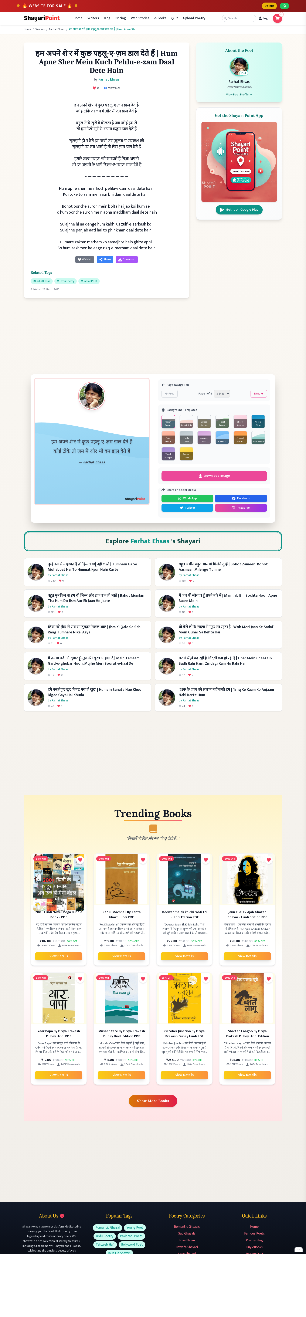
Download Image (214, 477)
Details (267, 6)
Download (126, 260)
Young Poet (134, 1230)
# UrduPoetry (65, 282)
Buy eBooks (254, 1249)
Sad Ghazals (186, 1236)
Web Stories (140, 19)
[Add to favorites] (80, 861)
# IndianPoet (89, 282)
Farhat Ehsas (57, 30)
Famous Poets (254, 1236)
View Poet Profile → (239, 96)
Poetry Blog (254, 1243)
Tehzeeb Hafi (105, 1247)
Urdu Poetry (104, 1238)
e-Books (160, 19)
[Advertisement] (106, 335)
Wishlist (85, 260)
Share (105, 260)
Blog (107, 19)
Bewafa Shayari (187, 1249)
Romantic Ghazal (107, 1230)
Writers (93, 19)
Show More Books (153, 1102)
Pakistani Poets (131, 1238)
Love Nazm (187, 1243)
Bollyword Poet (132, 1247)
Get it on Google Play (239, 211)
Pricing (120, 19)
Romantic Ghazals (187, 1229)
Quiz (174, 19)
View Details (58, 957)
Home (78, 19)
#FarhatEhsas (41, 282)
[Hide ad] (299, 1249)
